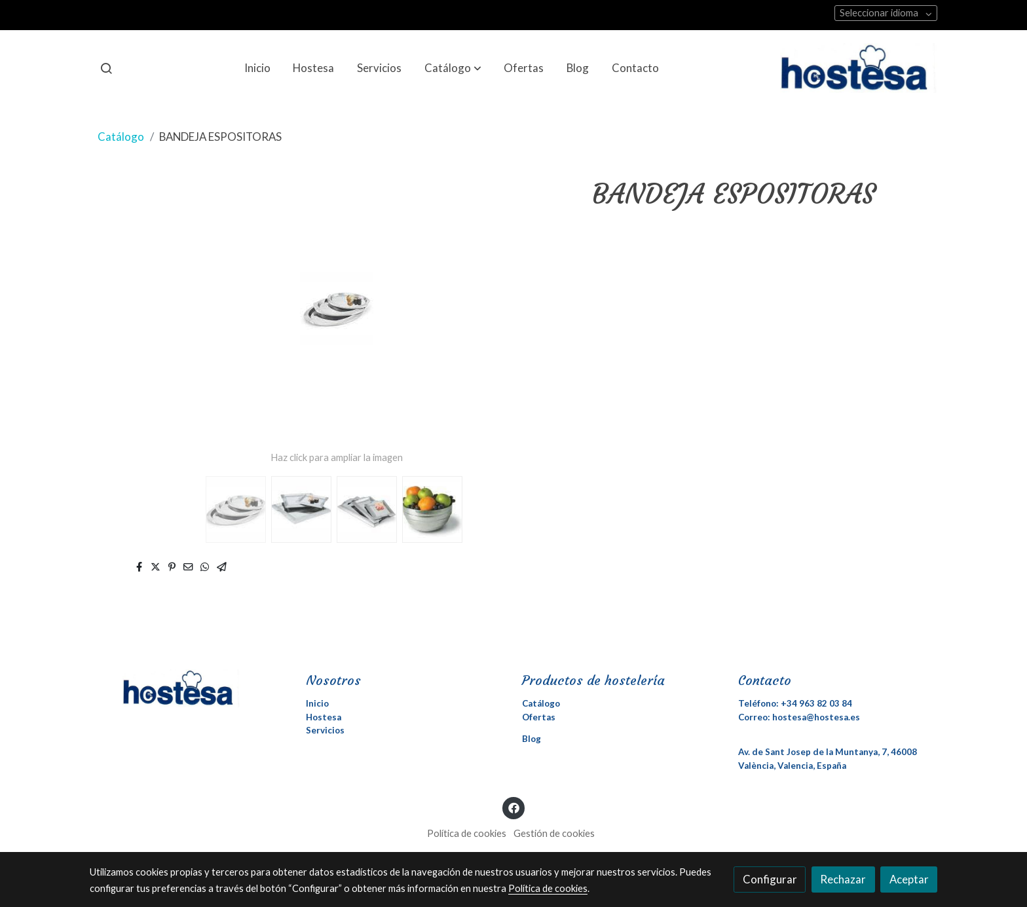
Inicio (317, 703)
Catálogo (121, 136)
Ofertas (538, 717)
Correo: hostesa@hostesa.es (799, 717)
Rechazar (843, 879)
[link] (858, 68)
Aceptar (909, 879)
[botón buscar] (106, 68)
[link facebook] (513, 807)
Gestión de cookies (554, 833)
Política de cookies (466, 833)
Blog (531, 738)
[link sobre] (189, 688)
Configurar (770, 879)
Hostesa (323, 717)
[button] (453, 68)
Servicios (325, 730)
